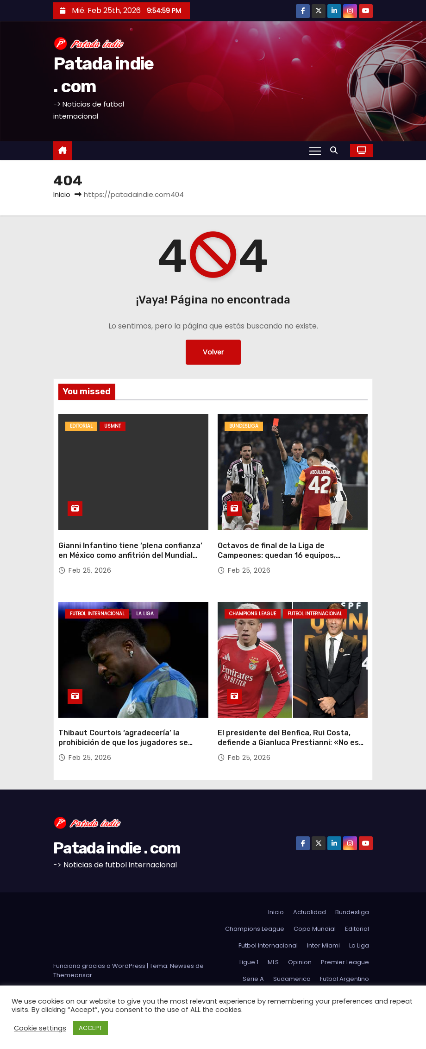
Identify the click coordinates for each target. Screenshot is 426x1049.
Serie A (253, 978)
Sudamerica (292, 978)
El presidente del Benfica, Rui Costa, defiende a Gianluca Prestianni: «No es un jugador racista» (288, 742)
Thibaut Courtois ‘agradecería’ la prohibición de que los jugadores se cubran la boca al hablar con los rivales (129, 742)
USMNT (112, 426)
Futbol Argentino (344, 978)
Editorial (81, 426)
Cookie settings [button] (40, 1028)
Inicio (61, 194)
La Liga (145, 613)
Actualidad (309, 912)
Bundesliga (243, 426)
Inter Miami (323, 945)
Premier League (345, 962)
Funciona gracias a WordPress (100, 965)
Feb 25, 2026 (90, 570)
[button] (336, 150)
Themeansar (72, 975)
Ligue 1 (248, 962)
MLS (273, 962)
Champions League (252, 613)
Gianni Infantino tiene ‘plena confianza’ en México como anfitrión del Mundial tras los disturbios (130, 555)
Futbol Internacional (97, 613)
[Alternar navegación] (315, 151)
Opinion (300, 962)
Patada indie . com (116, 848)
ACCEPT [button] (90, 1028)
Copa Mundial (315, 928)
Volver (213, 352)
